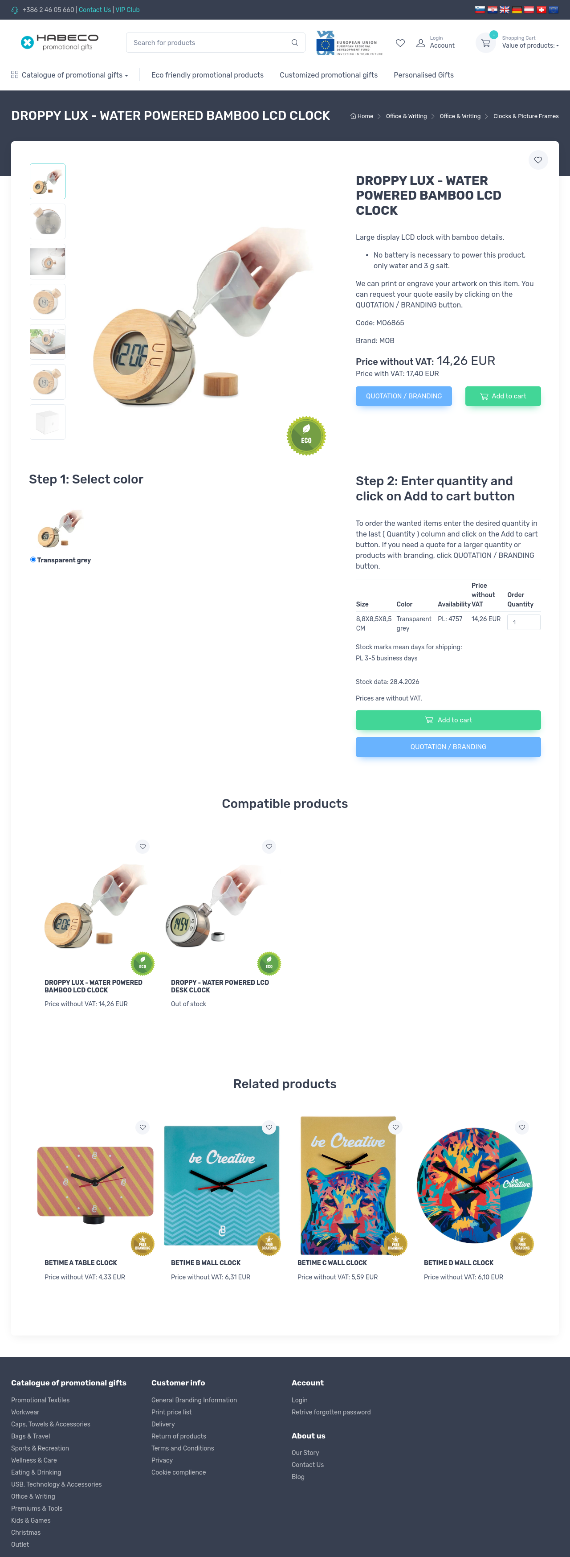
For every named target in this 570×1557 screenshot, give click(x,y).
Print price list (171, 1412)
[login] (438, 43)
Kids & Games (31, 1520)
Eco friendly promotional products (207, 75)
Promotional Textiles (40, 1400)
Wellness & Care (34, 1460)
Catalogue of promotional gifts (66, 75)
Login (300, 1400)
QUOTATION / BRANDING (404, 396)
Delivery (163, 1424)
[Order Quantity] (524, 622)
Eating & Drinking (36, 1472)
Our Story (305, 1453)
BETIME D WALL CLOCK (458, 1263)
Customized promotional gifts (329, 75)
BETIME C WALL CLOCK (332, 1263)
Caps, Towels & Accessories (50, 1424)
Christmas (26, 1533)
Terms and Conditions (182, 1448)
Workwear (25, 1412)
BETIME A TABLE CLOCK (81, 1263)
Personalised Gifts (424, 75)
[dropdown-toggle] (486, 43)
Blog (298, 1477)
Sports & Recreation (40, 1448)
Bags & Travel (30, 1436)
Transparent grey (60, 560)
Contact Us (95, 10)
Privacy (162, 1460)
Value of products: (530, 42)
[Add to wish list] (142, 847)
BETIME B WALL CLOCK (205, 1263)
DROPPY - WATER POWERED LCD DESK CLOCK (220, 986)
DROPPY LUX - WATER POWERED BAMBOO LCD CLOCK (93, 986)
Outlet (20, 1545)
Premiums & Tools (36, 1508)
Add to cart (503, 396)
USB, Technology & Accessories (56, 1484)
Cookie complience (178, 1472)
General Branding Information (194, 1400)
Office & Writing (33, 1496)
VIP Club (127, 10)
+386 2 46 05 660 (48, 10)
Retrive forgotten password (331, 1412)
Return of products (178, 1436)
